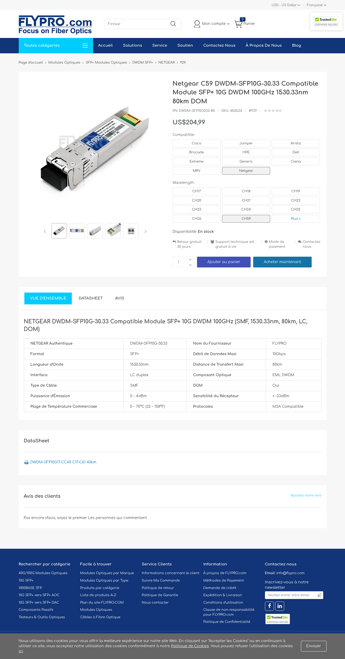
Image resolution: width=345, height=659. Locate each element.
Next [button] (144, 231)
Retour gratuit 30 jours (189, 244)
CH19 (295, 191)
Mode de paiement (277, 244)
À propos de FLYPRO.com (225, 573)
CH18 (246, 191)
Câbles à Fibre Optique (100, 617)
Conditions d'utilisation (223, 602)
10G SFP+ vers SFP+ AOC (39, 595)
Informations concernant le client (171, 573)
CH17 (196, 191)
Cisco (196, 143)
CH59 (246, 219)
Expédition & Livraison (222, 595)
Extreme (197, 161)
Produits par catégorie (100, 588)
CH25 (296, 209)
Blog (296, 45)
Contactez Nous (219, 45)
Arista (296, 143)
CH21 (246, 200)
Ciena (296, 161)
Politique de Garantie (160, 595)
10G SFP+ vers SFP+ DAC (39, 602)
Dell (295, 152)
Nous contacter (155, 602)
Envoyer (313, 646)
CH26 (196, 219)
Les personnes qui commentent (117, 518)
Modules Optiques (96, 610)
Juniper (246, 143)
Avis (119, 298)
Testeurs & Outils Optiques (42, 617)
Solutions (132, 45)
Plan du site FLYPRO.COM (102, 602)
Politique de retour (158, 588)
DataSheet (90, 298)
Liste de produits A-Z (98, 595)
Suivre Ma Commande (161, 580)
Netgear (246, 171)
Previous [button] (46, 231)
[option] (59, 231)
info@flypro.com (290, 573)
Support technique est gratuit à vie (234, 244)
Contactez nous (311, 244)
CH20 (196, 200)
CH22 (295, 200)
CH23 (196, 209)
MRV (196, 171)
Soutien (185, 45)
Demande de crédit (219, 588)
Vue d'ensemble (48, 298)
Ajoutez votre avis (306, 495)
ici (21, 651)
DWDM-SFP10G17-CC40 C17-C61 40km (63, 462)
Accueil (105, 45)
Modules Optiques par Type (104, 580)
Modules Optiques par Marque (107, 573)
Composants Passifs (36, 610)
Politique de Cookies (190, 646)
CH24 (246, 209)
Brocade (196, 152)
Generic (246, 161)
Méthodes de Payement (223, 580)
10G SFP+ (26, 580)
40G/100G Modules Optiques (43, 573)
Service (159, 45)
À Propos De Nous (264, 45)
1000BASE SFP (30, 588)
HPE (246, 152)
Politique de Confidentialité (226, 622)
